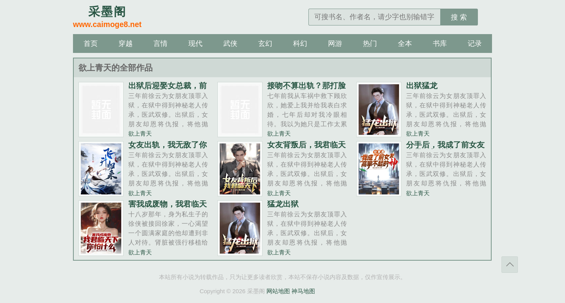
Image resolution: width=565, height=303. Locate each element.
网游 (335, 43)
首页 (91, 43)
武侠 (230, 43)
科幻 (300, 43)
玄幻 (265, 43)
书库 (440, 43)
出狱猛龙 (421, 85)
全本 (405, 43)
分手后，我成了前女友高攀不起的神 (445, 148)
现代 (195, 43)
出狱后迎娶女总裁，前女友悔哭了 (167, 89)
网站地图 (278, 291)
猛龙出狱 (283, 204)
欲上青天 (140, 133)
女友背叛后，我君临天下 (306, 148)
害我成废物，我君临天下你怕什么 (167, 208)
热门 (370, 43)
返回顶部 (509, 264)
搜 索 (459, 17)
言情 (160, 43)
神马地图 (303, 291)
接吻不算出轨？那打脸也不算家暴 (306, 89)
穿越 (125, 43)
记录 (475, 43)
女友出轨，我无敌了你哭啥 (167, 148)
